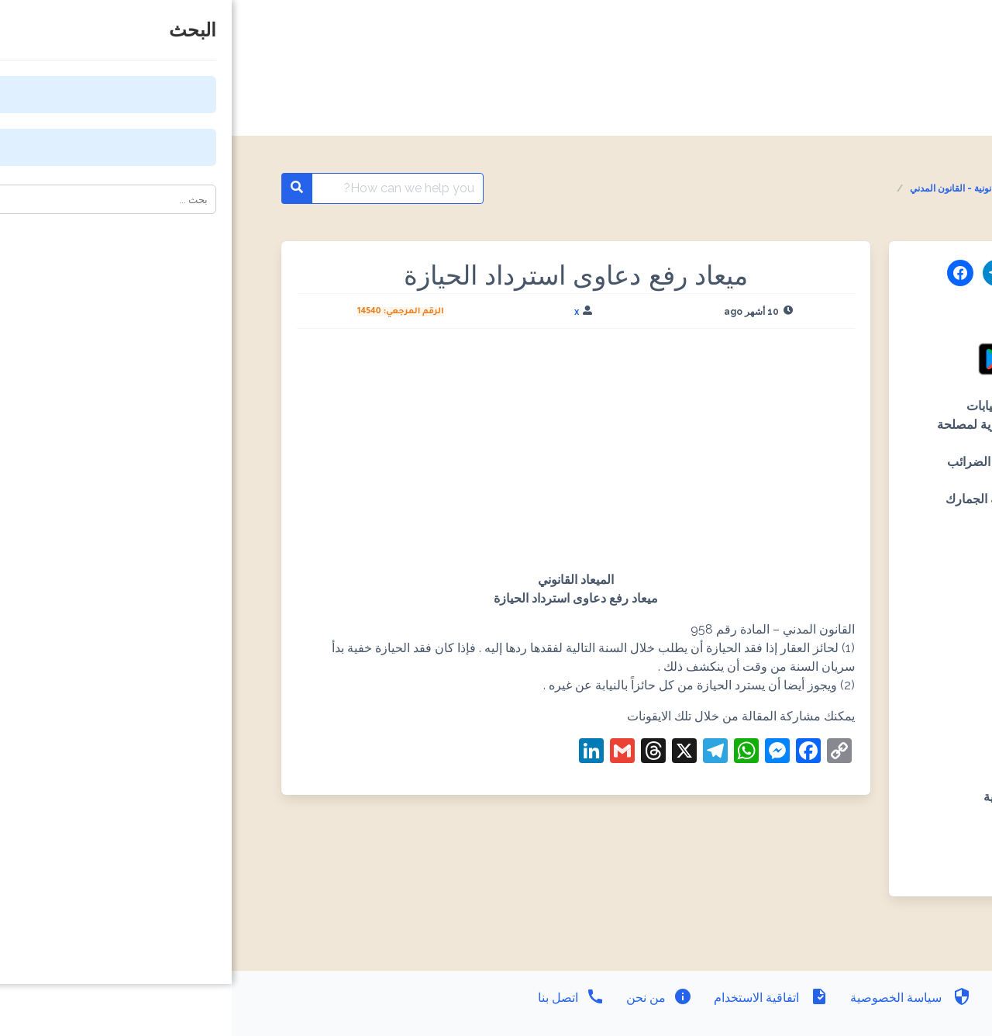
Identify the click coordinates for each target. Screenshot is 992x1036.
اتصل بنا (339, 997)
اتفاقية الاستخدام (538, 997)
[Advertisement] (344, 456)
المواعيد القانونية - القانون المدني (742, 188)
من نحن (425, 997)
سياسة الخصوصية (677, 997)
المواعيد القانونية (858, 188)
